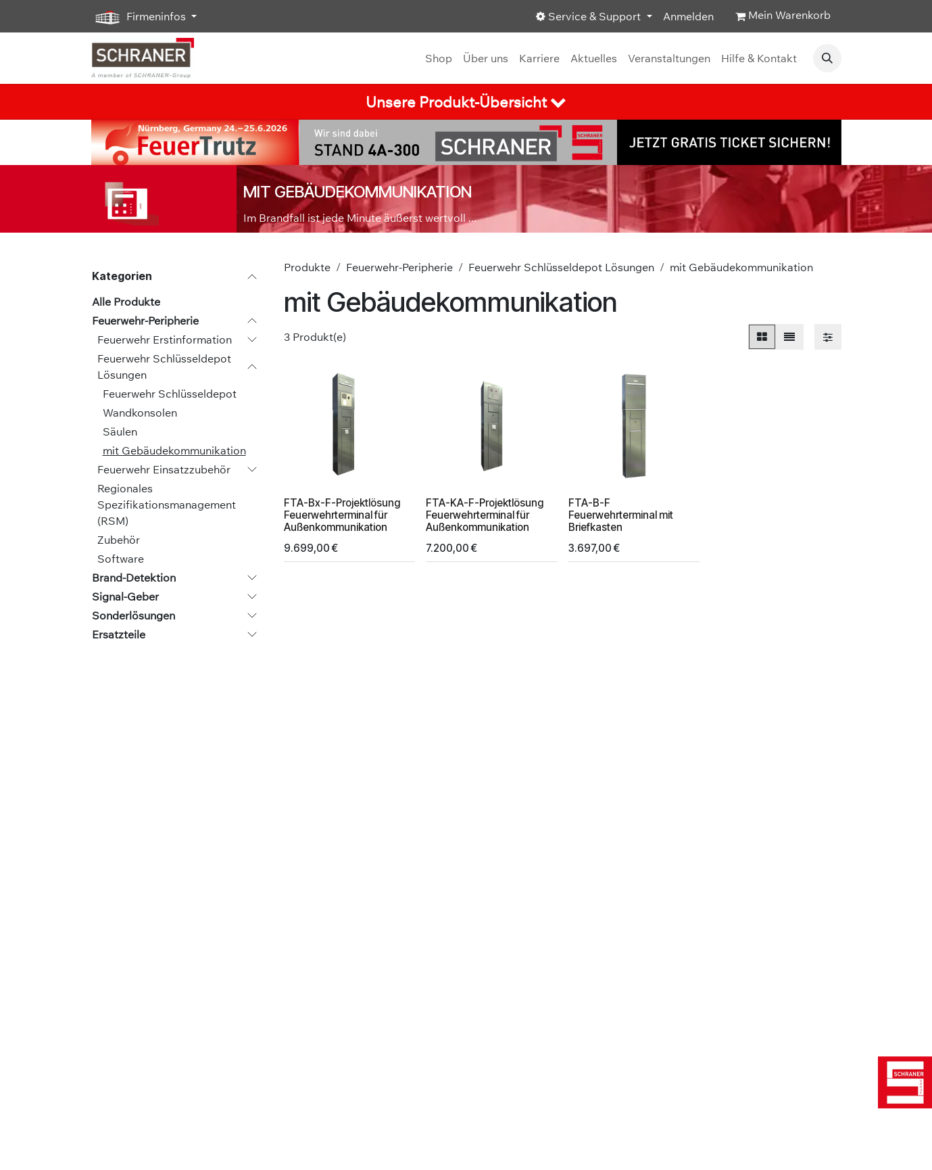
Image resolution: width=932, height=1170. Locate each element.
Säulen (120, 431)
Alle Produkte (126, 301)
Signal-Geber (125, 596)
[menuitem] (439, 58)
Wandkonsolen (140, 412)
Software (120, 558)
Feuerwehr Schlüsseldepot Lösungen (164, 366)
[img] (901, 1082)
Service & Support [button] (589, 16)
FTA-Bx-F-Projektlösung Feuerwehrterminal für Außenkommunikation (342, 515)
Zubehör (118, 539)
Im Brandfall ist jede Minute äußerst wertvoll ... (359, 218)
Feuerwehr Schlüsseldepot (170, 393)
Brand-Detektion (134, 577)
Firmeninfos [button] (140, 16)
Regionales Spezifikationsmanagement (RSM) (166, 505)
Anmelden (688, 16)
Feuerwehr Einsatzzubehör (163, 469)
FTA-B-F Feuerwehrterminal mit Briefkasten (620, 515)
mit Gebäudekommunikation (174, 450)
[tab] (466, 102)
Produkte (307, 267)
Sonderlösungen (133, 615)
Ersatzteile (118, 634)
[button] (827, 58)
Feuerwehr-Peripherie (145, 320)
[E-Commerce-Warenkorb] (783, 16)
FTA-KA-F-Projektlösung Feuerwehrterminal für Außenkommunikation (484, 515)
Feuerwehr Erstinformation (164, 339)
